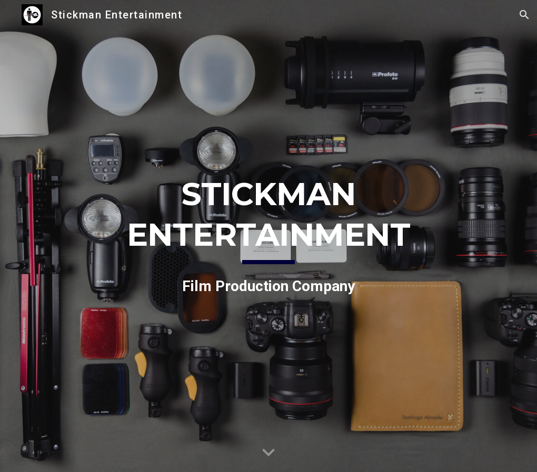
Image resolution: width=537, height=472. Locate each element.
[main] (269, 236)
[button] (524, 14)
